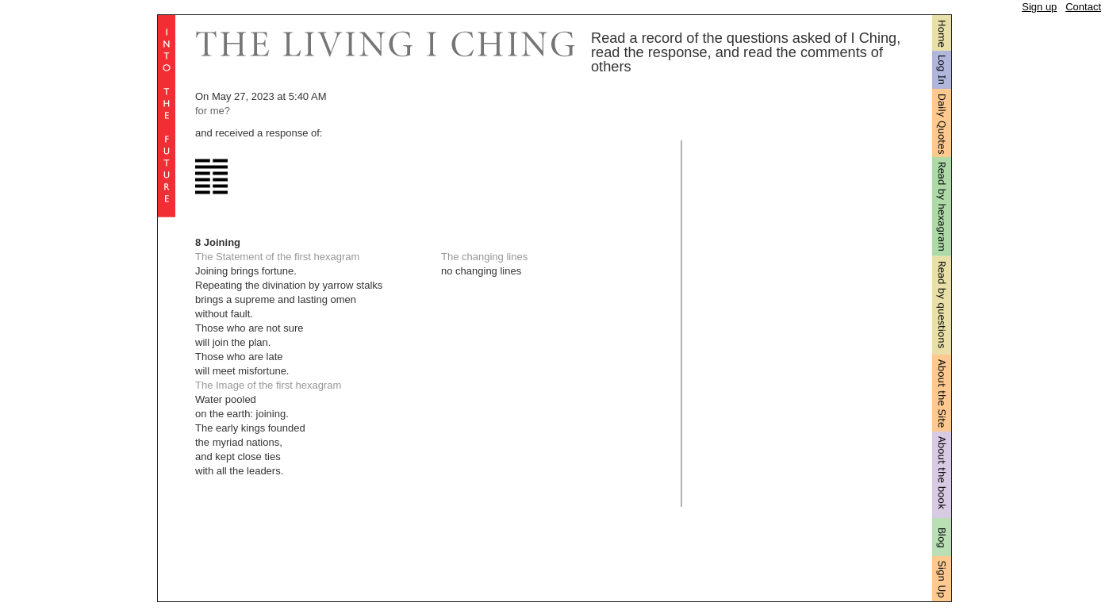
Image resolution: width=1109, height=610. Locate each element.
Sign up (1039, 7)
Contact (1083, 7)
